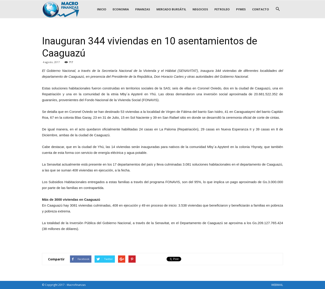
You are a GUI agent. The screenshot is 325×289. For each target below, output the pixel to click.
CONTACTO (260, 9)
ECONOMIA (121, 9)
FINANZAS (142, 9)
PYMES (241, 9)
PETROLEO (222, 9)
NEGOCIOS (200, 9)
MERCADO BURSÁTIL (171, 9)
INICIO (101, 9)
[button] (277, 9)
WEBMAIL (277, 285)
